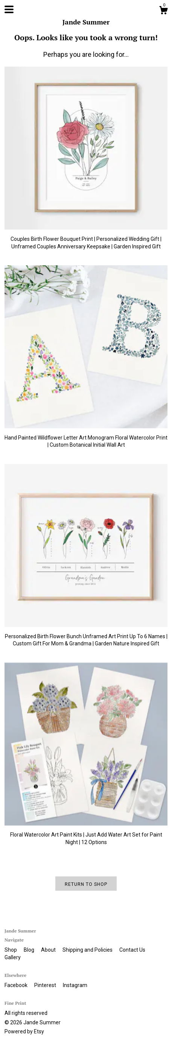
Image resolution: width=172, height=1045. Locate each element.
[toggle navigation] (9, 9)
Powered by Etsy (24, 1031)
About (49, 950)
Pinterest (45, 985)
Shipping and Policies (88, 950)
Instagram (75, 985)
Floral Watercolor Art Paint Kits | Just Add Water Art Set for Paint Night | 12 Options (86, 834)
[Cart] (163, 11)
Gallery (13, 957)
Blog (29, 950)
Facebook (17, 985)
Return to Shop (86, 884)
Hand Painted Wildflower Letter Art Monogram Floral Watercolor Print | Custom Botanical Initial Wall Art (86, 437)
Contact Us (132, 950)
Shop (11, 950)
